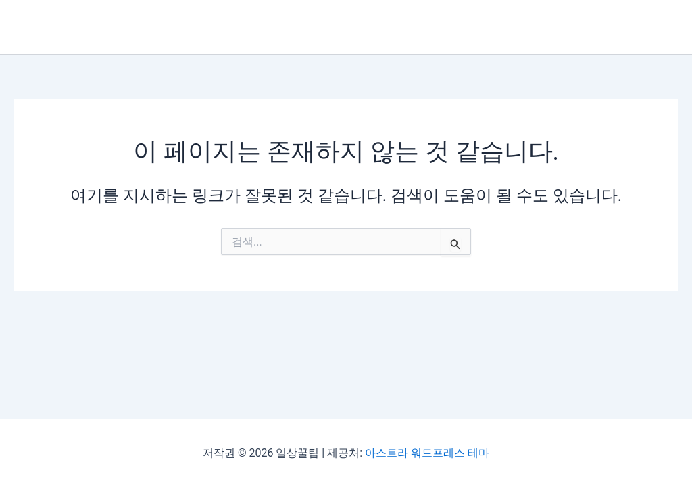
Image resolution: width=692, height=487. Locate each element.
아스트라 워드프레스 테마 (427, 452)
